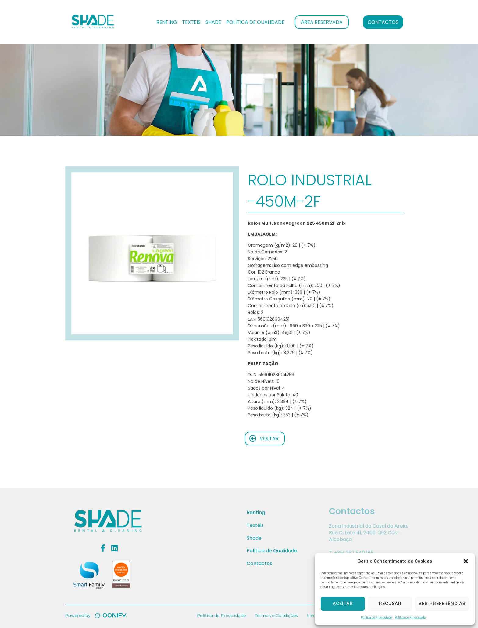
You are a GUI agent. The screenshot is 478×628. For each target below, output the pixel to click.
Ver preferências (442, 603)
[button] (466, 561)
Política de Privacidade (376, 617)
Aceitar (343, 603)
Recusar (390, 603)
